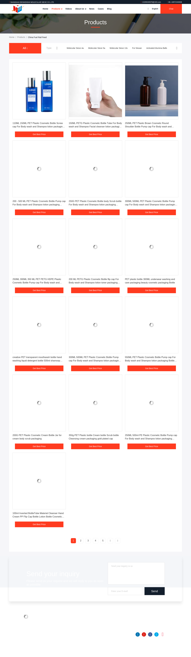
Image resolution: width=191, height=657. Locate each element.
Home (45, 9)
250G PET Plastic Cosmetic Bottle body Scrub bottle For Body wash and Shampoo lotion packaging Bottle (95, 204)
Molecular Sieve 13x (119, 48)
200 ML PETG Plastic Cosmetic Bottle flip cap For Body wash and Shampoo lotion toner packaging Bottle (94, 282)
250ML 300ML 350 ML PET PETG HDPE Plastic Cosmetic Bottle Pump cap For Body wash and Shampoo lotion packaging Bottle (37, 282)
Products (57, 9)
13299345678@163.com (151, 2)
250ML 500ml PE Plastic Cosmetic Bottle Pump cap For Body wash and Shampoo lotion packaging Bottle (151, 438)
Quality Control (64, 628)
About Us (80, 9)
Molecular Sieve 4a (75, 48)
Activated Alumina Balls (156, 48)
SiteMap (61, 639)
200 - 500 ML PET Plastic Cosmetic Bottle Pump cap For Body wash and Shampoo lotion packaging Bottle (39, 204)
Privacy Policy (64, 645)
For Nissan (137, 48)
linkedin (138, 634)
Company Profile (65, 618)
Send (154, 591)
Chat (171, 9)
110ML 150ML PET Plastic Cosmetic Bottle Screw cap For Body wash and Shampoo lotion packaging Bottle (38, 126)
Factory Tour (63, 623)
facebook (150, 634)
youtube (144, 634)
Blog (109, 9)
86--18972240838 (174, 2)
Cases (101, 9)
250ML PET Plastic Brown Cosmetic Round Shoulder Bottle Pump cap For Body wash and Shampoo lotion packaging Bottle (148, 126)
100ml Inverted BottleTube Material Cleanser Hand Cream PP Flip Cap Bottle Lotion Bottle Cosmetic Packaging (38, 516)
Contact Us (63, 634)
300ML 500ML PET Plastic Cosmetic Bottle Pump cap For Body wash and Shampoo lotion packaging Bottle (150, 204)
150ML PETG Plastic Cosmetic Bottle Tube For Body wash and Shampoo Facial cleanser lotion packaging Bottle (95, 126)
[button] (57, 48)
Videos (68, 9)
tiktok (169, 634)
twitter (156, 634)
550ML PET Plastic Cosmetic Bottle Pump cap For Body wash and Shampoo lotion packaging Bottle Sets (150, 360)
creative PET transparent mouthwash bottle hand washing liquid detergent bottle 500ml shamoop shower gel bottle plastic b (37, 360)
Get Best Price (39, 134)
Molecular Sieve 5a (96, 48)
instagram (163, 634)
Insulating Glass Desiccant (104, 645)
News (91, 9)
